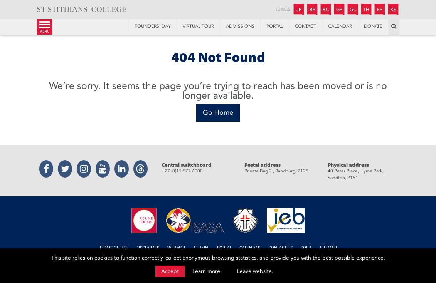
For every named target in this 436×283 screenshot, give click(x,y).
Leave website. (255, 271)
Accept (170, 271)
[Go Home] (218, 113)
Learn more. (207, 271)
